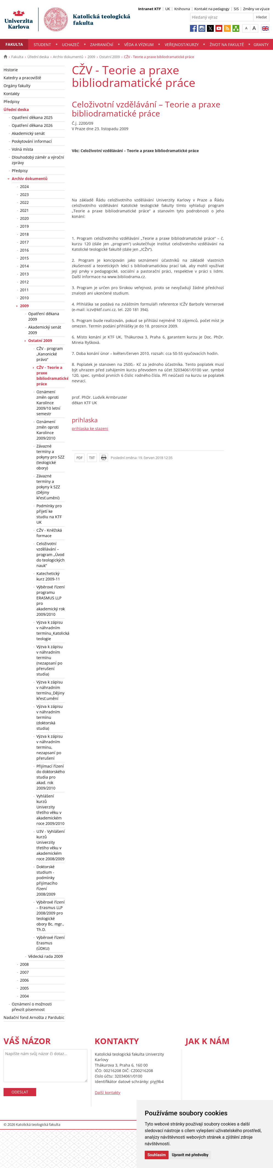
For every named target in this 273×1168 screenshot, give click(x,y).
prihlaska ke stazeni (90, 428)
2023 (24, 194)
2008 (24, 964)
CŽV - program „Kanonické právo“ (49, 354)
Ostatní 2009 (109, 56)
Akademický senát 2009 (44, 329)
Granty (261, 44)
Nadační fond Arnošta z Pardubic (34, 1017)
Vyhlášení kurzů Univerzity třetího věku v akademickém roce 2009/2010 (50, 809)
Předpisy (11, 101)
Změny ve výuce (256, 8)
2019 (24, 226)
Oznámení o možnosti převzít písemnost (32, 1006)
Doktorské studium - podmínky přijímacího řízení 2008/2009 (46, 880)
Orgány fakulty (17, 85)
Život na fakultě (227, 44)
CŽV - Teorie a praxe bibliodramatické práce (50, 375)
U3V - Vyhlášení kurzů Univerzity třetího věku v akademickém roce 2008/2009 (50, 845)
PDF (79, 457)
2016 (24, 250)
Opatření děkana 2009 (43, 316)
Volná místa (22, 149)
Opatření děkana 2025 (32, 117)
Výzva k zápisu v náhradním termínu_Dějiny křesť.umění (50, 690)
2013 (24, 274)
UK (167, 8)
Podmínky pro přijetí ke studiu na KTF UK (49, 514)
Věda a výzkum (139, 44)
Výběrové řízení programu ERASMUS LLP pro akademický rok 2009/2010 (50, 600)
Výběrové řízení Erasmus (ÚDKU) (50, 943)
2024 (24, 186)
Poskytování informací (32, 141)
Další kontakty (107, 1092)
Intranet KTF (149, 8)
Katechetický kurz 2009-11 (48, 576)
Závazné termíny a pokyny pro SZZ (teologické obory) (50, 457)
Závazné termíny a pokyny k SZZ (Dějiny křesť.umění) (48, 486)
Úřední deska (38, 56)
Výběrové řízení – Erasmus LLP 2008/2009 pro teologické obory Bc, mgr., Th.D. (50, 915)
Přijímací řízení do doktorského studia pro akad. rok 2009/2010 (50, 777)
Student (42, 44)
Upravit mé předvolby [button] (190, 1155)
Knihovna (182, 8)
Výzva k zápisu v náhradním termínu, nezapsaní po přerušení (49, 747)
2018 (24, 234)
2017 (24, 242)
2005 (24, 988)
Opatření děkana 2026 (32, 125)
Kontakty (11, 93)
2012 (24, 281)
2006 (24, 980)
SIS (236, 8)
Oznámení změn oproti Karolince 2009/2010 (47, 430)
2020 (24, 218)
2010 (24, 297)
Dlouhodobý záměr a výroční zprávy (38, 160)
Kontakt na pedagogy (211, 8)
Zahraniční (101, 44)
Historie (11, 69)
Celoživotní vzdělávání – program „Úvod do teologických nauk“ (50, 554)
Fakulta (14, 44)
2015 (24, 258)
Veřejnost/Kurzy (182, 44)
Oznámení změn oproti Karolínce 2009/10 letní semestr (48, 402)
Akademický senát (28, 133)
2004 (24, 996)
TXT (92, 457)
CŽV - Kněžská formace (49, 533)
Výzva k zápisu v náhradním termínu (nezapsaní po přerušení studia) (49, 660)
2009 (91, 56)
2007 (24, 972)
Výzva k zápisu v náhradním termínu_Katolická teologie (50, 630)
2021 (24, 210)
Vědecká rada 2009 (45, 956)
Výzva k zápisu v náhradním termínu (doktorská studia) (49, 717)
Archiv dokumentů (68, 56)
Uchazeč (70, 44)
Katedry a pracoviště (22, 77)
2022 (24, 202)
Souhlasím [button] (156, 1155)
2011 (24, 289)
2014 (24, 266)
